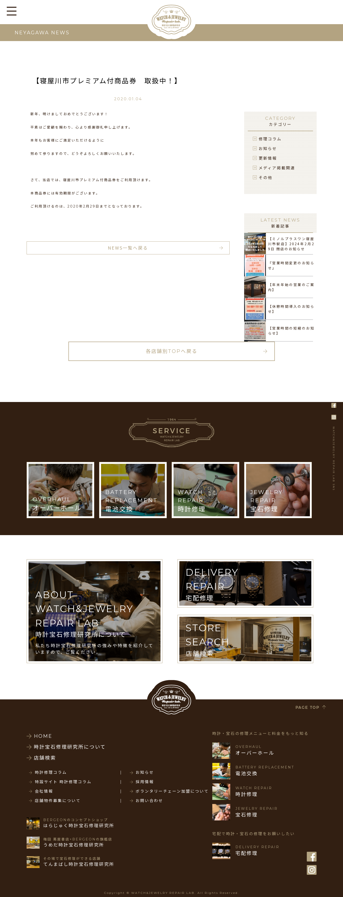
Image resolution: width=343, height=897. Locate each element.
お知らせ (268, 148)
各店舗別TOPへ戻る (171, 351)
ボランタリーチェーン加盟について (172, 791)
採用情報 (145, 782)
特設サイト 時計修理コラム (63, 782)
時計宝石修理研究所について (70, 747)
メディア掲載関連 (277, 168)
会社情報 (44, 791)
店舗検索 (45, 758)
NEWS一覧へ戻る (128, 247)
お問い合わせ (149, 801)
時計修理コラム (51, 773)
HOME (43, 736)
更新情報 (268, 158)
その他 (265, 177)
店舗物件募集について (58, 801)
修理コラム (270, 139)
